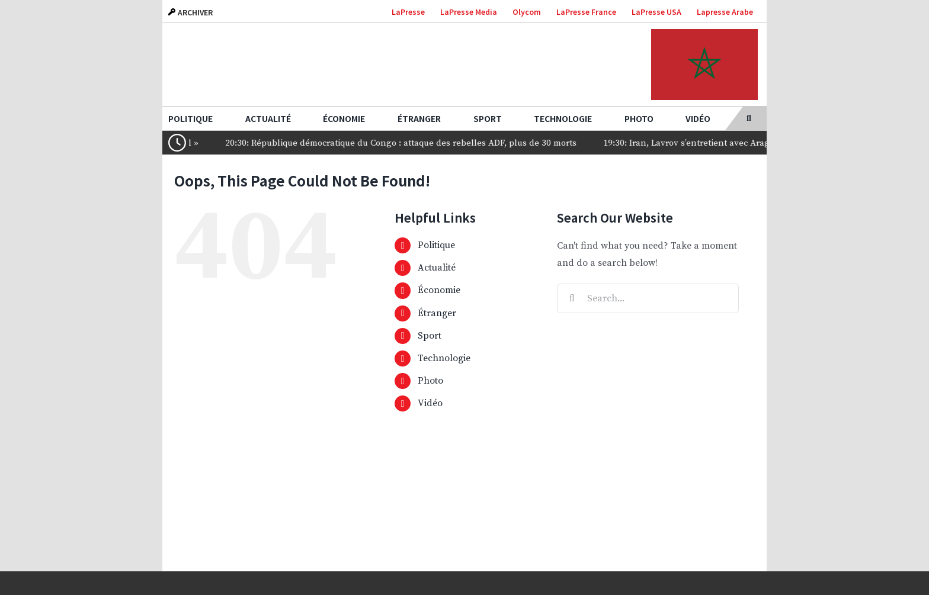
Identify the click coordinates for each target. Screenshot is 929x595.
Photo (430, 381)
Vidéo (430, 403)
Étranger (437, 313)
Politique (436, 245)
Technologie (444, 358)
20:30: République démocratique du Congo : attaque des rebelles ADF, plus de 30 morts (414, 143)
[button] (749, 118)
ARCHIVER (190, 12)
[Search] (572, 298)
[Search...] (648, 298)
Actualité (437, 268)
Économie (439, 290)
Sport (429, 336)
